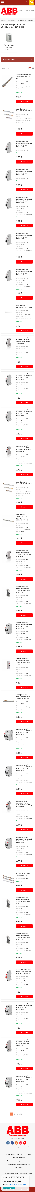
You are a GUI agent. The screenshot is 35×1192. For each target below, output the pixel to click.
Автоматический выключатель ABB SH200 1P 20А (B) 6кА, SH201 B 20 (23, 1042)
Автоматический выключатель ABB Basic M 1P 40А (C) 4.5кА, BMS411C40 (24, 272)
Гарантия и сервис (18, 1157)
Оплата (19, 1154)
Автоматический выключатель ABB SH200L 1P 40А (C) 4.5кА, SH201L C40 (24, 804)
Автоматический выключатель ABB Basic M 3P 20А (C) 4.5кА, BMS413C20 (24, 731)
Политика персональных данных (13, 1147)
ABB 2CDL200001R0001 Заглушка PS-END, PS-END (23, 76)
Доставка (27, 1154)
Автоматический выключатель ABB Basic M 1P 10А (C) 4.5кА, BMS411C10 (24, 172)
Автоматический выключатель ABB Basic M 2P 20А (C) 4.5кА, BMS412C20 (24, 840)
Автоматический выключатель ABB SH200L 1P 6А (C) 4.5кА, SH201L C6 (23, 553)
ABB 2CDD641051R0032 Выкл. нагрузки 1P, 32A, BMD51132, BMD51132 (24, 971)
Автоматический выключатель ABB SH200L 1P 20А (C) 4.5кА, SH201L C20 (24, 448)
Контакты (18, 1167)
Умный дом (11, 20)
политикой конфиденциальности (16, 1184)
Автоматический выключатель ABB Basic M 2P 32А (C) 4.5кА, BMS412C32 (24, 1078)
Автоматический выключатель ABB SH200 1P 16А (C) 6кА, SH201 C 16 (23, 661)
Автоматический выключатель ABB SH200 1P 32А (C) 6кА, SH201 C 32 (23, 936)
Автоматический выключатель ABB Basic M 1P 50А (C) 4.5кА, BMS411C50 (24, 376)
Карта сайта (27, 1147)
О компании (10, 1154)
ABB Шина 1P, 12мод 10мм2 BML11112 (23, 874)
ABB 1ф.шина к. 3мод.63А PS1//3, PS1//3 (24, 483)
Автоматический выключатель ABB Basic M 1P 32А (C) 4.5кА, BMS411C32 (24, 236)
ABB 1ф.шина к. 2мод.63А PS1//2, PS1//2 (24, 110)
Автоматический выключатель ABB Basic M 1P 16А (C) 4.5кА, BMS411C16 (24, 144)
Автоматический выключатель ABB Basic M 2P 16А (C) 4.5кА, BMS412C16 (24, 625)
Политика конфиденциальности (18, 1161)
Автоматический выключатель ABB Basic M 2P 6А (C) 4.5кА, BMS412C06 (24, 1006)
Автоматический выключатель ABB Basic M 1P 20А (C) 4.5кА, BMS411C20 (24, 200)
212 (20, 1114)
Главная (3, 20)
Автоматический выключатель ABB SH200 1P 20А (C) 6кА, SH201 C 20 (23, 589)
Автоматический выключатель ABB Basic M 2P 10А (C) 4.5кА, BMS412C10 (24, 767)
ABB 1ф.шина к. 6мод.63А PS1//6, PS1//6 (24, 306)
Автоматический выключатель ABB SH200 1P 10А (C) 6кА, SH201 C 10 (23, 900)
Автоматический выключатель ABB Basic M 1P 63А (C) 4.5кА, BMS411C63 (24, 412)
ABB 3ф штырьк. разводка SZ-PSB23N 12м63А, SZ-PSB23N (23, 696)
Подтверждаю (8, 1188)
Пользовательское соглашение (18, 1164)
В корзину (24, 101)
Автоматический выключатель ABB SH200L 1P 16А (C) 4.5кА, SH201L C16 (24, 340)
